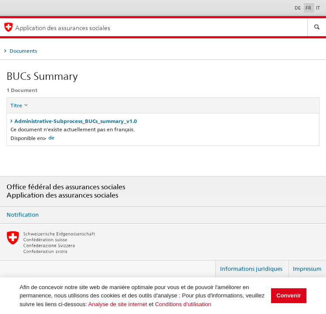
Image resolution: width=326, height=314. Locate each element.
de (51, 137)
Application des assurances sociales (62, 27)
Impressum (307, 268)
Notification (23, 214)
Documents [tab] (22, 51)
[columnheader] (163, 105)
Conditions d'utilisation (183, 304)
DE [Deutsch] (298, 8)
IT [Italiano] (318, 8)
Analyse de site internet (117, 304)
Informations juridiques (251, 268)
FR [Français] (309, 8)
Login (205, 265)
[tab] (163, 121)
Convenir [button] (288, 295)
